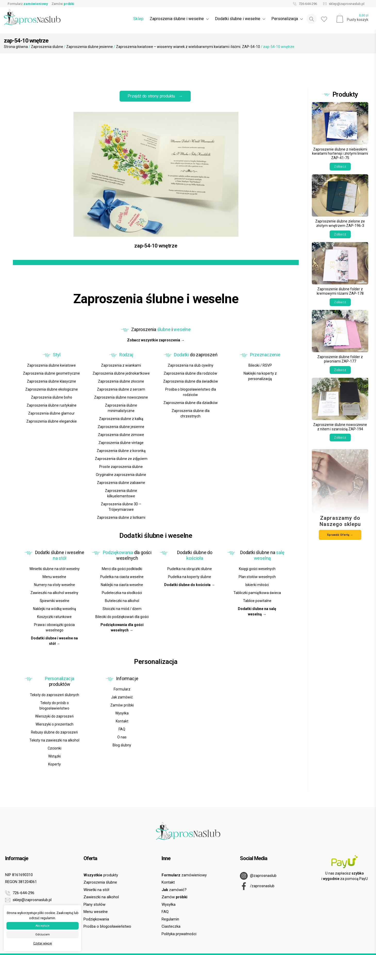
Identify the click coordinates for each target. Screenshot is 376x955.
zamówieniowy (184, 875)
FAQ (122, 729)
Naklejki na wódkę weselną (54, 609)
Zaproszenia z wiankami (121, 365)
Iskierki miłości (257, 585)
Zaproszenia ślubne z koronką (121, 451)
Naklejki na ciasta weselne (122, 585)
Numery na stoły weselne (54, 585)
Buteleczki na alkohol (122, 601)
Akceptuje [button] (42, 925)
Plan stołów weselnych (257, 577)
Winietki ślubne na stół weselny (54, 569)
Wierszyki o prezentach (54, 724)
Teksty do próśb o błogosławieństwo (54, 705)
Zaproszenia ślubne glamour (51, 413)
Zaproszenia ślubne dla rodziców (190, 373)
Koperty (54, 764)
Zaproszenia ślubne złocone (121, 381)
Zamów (63, 4)
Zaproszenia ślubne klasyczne (51, 381)
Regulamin (170, 919)
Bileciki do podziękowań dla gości (122, 617)
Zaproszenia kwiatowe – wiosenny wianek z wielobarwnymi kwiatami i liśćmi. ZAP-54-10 (188, 47)
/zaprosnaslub (257, 886)
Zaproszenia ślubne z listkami (121, 517)
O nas (122, 737)
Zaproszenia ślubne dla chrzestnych (191, 413)
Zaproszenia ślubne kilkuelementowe (121, 493)
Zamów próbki (122, 705)
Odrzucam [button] (42, 934)
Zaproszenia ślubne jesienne (89, 47)
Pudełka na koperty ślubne (189, 577)
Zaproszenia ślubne (47, 47)
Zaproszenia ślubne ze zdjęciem (121, 459)
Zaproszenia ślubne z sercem (121, 389)
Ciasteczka (171, 926)
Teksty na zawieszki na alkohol (54, 740)
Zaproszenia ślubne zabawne (121, 483)
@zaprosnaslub (258, 876)
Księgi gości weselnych (257, 569)
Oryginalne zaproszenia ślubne (121, 475)
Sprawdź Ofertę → (340, 534)
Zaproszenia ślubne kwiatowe (51, 365)
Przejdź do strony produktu (155, 96)
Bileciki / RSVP (260, 365)
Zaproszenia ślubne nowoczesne (121, 397)
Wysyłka (122, 713)
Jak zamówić (122, 697)
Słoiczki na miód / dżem (122, 609)
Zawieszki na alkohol (101, 897)
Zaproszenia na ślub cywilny (190, 365)
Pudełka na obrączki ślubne (189, 569)
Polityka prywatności (179, 934)
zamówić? (174, 889)
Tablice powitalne (257, 601)
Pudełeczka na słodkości (122, 593)
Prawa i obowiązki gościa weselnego (54, 627)
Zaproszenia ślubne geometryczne (51, 373)
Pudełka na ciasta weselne (122, 577)
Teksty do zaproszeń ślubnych (54, 695)
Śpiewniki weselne (54, 601)
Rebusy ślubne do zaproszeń (54, 732)
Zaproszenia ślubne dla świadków (190, 381)
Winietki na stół (96, 889)
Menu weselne (54, 577)
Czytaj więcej (42, 943)
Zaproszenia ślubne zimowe (121, 435)
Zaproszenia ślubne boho (51, 397)
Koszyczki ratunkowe (54, 617)
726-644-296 (303, 3)
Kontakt (122, 721)
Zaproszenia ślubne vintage (121, 443)
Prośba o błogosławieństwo (107, 926)
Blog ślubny (122, 745)
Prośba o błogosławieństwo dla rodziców (190, 392)
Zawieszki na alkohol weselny (54, 593)
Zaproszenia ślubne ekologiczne (51, 389)
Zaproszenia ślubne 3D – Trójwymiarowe (121, 507)
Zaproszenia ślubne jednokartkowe (121, 373)
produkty (100, 875)
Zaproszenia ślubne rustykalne (52, 405)
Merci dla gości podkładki (122, 569)
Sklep (138, 18)
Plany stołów (94, 904)
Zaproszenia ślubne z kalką (121, 419)
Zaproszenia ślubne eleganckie (51, 421)
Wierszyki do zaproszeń (54, 716)
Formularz (28, 4)
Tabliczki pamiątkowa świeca (257, 593)
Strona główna (16, 47)
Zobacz (340, 166)
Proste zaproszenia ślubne (121, 467)
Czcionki (54, 748)
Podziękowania (96, 919)
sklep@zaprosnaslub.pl (342, 3)
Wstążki (54, 756)
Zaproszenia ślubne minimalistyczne (121, 408)
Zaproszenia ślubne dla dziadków (190, 403)
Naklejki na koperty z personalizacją (260, 376)
